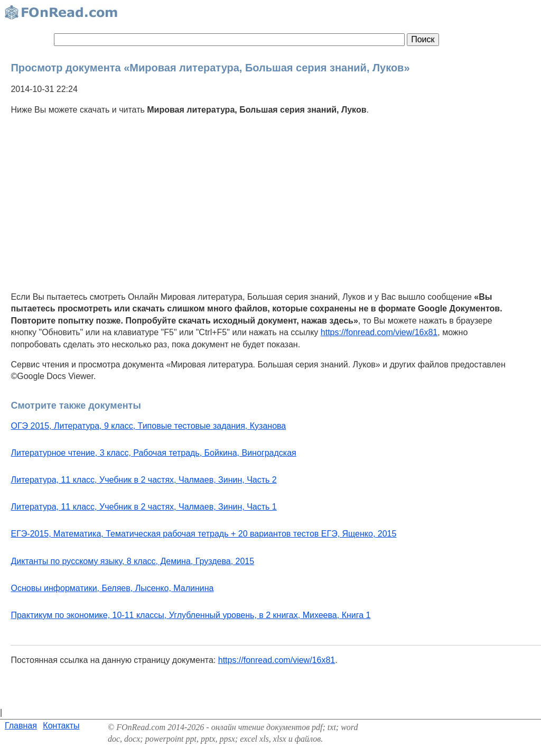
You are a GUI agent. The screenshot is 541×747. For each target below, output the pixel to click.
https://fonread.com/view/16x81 (379, 332)
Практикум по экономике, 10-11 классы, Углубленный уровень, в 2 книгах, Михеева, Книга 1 (190, 615)
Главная (21, 725)
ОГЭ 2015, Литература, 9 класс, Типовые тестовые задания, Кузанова (148, 425)
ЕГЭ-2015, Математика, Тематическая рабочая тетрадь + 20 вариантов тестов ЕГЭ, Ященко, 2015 (203, 533)
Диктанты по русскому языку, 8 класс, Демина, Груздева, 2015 (132, 561)
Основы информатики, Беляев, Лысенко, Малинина (112, 588)
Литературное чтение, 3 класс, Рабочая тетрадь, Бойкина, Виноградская (153, 452)
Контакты (61, 725)
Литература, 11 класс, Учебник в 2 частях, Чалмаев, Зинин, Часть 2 (143, 479)
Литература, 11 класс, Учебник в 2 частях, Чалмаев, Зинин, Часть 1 (143, 506)
